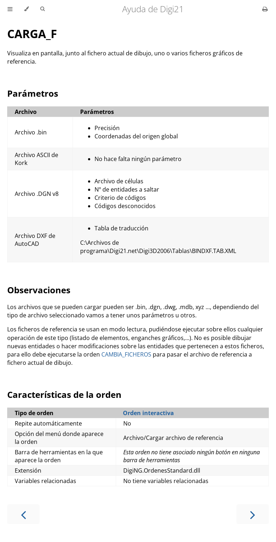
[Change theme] (26, 9)
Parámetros (32, 93)
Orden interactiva (148, 413)
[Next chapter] (252, 514)
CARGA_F (32, 33)
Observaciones (38, 290)
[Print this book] (265, 9)
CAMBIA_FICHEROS (126, 354)
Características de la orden (64, 394)
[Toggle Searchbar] (42, 9)
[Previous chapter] (23, 514)
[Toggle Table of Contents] (10, 9)
